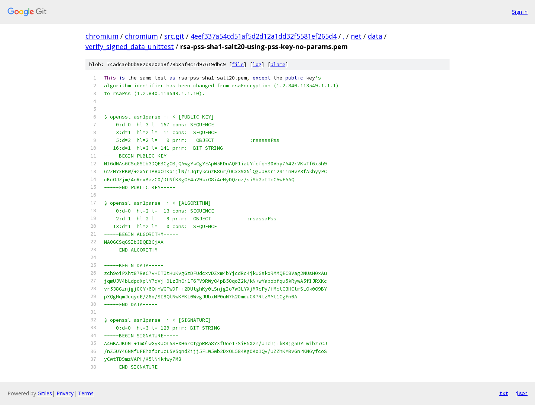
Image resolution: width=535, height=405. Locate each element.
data (375, 36)
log (257, 64)
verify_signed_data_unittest (129, 46)
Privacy (65, 393)
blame (277, 64)
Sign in (520, 11)
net (356, 36)
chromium (102, 36)
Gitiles (45, 393)
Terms (86, 393)
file (238, 64)
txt (503, 393)
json (522, 393)
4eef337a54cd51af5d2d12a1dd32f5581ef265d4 (264, 36)
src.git (174, 36)
